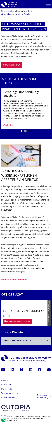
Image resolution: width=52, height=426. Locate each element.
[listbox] (26, 111)
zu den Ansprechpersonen (15, 279)
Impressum (6, 385)
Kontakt (4, 380)
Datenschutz (6, 389)
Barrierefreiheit (8, 398)
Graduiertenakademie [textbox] (18, 341)
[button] (21, 131)
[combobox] (26, 341)
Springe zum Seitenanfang (42, 396)
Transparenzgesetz (9, 393)
